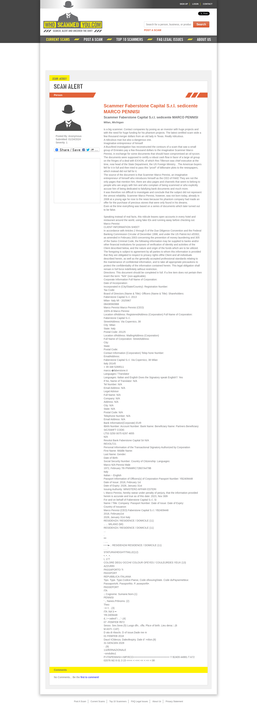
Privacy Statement (174, 701)
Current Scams (58, 40)
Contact (207, 4)
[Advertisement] (128, 56)
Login (195, 4)
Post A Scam (152, 30)
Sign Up (184, 4)
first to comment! (89, 677)
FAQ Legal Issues (170, 40)
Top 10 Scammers (129, 40)
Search (201, 24)
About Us (204, 40)
